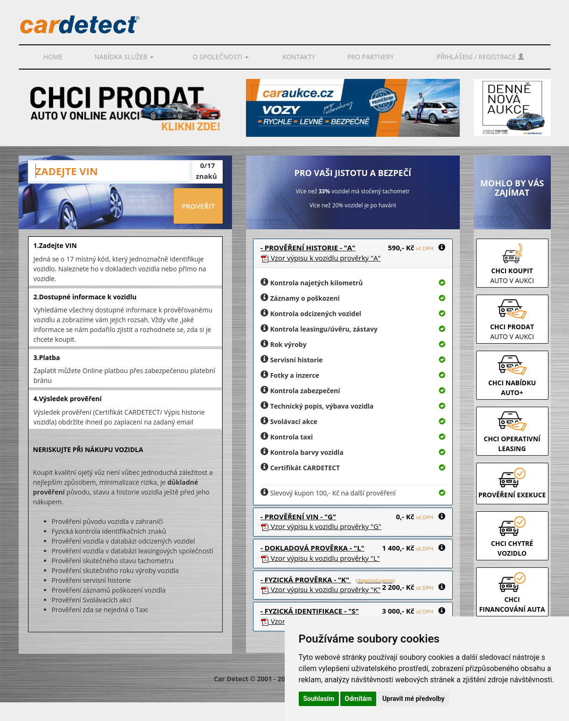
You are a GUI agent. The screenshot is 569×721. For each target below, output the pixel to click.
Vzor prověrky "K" (320, 589)
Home (53, 56)
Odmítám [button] (358, 698)
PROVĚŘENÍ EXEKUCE (512, 494)
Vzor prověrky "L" (320, 558)
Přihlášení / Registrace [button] (480, 56)
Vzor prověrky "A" (320, 257)
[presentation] (101, 206)
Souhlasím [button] (319, 698)
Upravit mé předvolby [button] (413, 698)
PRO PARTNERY (370, 56)
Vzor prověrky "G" (320, 526)
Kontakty (299, 56)
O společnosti (221, 56)
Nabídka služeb (124, 56)
